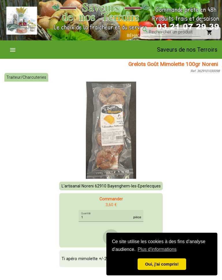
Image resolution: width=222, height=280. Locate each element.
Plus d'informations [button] (157, 249)
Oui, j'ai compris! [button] (162, 264)
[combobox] (175, 32)
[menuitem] (15, 50)
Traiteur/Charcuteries (26, 77)
